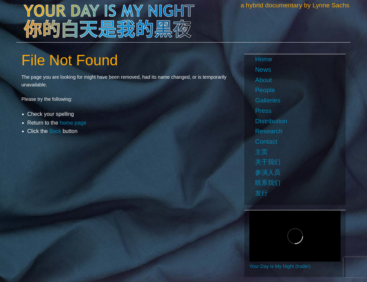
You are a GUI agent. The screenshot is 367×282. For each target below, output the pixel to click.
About (263, 79)
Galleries (267, 100)
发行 (261, 193)
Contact (266, 141)
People (265, 89)
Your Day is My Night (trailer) (280, 266)
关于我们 (267, 161)
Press (263, 110)
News (263, 69)
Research (268, 131)
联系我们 (267, 182)
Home (263, 59)
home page (73, 123)
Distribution (271, 121)
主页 (261, 151)
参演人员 (267, 172)
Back (55, 131)
